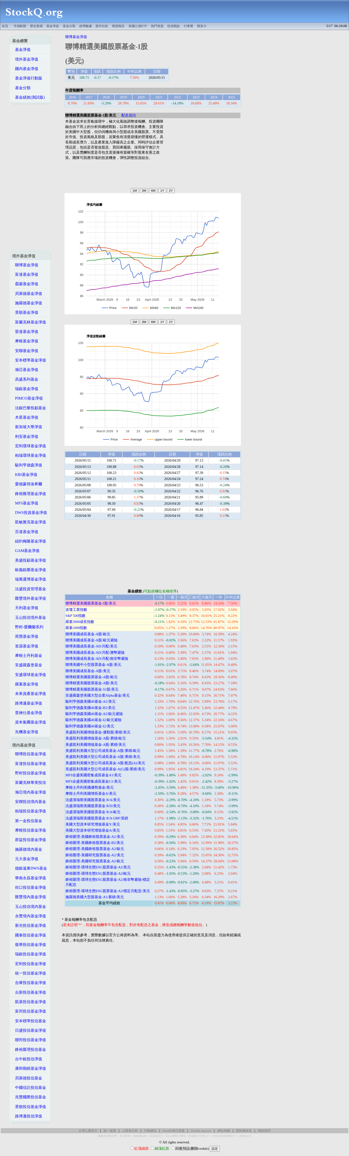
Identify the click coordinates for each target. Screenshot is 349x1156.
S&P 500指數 (75, 616)
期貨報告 (118, 26)
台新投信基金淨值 (29, 992)
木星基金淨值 (25, 417)
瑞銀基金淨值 (25, 389)
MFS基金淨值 (25, 503)
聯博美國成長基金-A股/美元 (87, 671)
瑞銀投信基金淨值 (29, 954)
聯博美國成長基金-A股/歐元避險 (91, 640)
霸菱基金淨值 (25, 284)
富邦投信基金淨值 (29, 1011)
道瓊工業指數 (76, 610)
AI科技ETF (244, 1136)
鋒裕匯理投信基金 (29, 1049)
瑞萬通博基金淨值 (29, 579)
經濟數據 (85, 26)
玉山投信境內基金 (29, 906)
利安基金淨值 (25, 436)
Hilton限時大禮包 (176, 1136)
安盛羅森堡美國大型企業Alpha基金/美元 (97, 695)
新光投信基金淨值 (29, 925)
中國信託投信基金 (29, 1087)
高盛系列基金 (25, 379)
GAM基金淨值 (26, 551)
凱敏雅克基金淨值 (29, 522)
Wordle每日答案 (174, 1130)
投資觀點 (173, 26)
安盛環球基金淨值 (29, 675)
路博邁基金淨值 (27, 703)
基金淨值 (52, 26)
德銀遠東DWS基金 (29, 868)
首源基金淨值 (25, 646)
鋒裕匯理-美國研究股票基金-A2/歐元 (94, 861)
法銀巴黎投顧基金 (29, 408)
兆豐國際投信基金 (29, 1097)
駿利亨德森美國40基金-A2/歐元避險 (94, 714)
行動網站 (150, 1130)
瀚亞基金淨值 (25, 370)
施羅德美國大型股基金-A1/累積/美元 (94, 897)
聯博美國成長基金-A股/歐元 (87, 634)
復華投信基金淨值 (29, 945)
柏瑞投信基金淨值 (29, 811)
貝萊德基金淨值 (27, 293)
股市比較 (101, 26)
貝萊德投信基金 (27, 1078)
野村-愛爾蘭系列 (27, 627)
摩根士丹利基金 (27, 655)
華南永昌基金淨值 (29, 878)
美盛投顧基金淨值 (29, 560)
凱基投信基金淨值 (29, 1002)
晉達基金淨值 (25, 332)
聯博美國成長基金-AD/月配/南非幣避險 (96, 659)
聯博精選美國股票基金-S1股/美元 (92, 689)
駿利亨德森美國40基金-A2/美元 (90, 701)
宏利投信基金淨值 (29, 964)
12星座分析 (130, 1130)
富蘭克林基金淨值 (29, 322)
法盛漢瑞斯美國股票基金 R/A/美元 (92, 800)
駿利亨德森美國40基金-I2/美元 (89, 726)
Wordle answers (201, 1130)
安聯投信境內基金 (29, 802)
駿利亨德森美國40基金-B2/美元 (90, 708)
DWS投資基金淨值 (29, 513)
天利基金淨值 (25, 608)
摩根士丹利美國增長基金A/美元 (90, 793)
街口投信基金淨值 (29, 887)
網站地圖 (223, 1130)
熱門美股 (157, 26)
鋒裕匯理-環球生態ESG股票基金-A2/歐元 (98, 873)
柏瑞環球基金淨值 (29, 455)
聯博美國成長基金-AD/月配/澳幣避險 (95, 652)
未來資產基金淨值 (29, 694)
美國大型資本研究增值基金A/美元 (92, 830)
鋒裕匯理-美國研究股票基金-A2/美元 (94, 855)
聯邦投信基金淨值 (29, 1040)
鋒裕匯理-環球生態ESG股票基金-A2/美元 (98, 867)
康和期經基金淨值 (29, 1068)
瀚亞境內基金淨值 (29, 792)
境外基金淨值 (25, 59)
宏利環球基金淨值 (29, 446)
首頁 (5, 26)
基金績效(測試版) (28, 97)
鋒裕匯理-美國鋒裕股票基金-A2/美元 (94, 837)
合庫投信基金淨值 (29, 983)
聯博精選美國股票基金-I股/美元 (90, 603)
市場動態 (20, 26)
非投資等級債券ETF (224, 1136)
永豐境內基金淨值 (29, 916)
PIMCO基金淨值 (27, 398)
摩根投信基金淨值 (29, 830)
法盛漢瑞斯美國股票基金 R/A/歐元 (92, 812)
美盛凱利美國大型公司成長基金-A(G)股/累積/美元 (105, 769)
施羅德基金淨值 (27, 303)
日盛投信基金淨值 (29, 1030)
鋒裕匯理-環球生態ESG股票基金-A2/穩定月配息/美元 (107, 891)
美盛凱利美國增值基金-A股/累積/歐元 (95, 738)
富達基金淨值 (25, 274)
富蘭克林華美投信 (29, 782)
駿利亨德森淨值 (27, 465)
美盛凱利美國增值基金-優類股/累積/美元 (97, 732)
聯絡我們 (264, 1130)
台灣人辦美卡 (88, 1130)
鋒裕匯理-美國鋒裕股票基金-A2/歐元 (94, 849)
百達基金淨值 (25, 532)
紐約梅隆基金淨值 (29, 541)
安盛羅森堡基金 (27, 665)
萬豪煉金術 (140, 1136)
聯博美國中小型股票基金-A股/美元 (93, 665)
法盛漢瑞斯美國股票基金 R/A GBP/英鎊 (96, 818)
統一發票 (109, 1130)
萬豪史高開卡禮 (107, 1136)
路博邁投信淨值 (27, 1116)
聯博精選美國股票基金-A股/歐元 (91, 677)
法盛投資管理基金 (29, 589)
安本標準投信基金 (29, 1021)
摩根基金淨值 (25, 341)
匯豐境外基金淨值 (29, 598)
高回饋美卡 (156, 1136)
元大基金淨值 (25, 859)
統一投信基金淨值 (29, 973)
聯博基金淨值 (25, 265)
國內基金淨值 (25, 69)
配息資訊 (128, 115)
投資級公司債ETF (199, 1136)
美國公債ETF (137, 26)
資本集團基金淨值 (29, 722)
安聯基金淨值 (25, 351)
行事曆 (188, 26)
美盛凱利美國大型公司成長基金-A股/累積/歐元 (102, 751)
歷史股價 (36, 26)
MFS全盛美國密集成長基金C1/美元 (93, 781)
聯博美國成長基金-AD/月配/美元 (91, 646)
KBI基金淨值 (24, 474)
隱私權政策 (244, 1130)
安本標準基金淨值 (29, 360)
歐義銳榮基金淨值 (29, 570)
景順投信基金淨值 (29, 1107)
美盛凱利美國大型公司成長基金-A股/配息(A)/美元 (105, 763)
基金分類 (69, 26)
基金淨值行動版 (27, 78)
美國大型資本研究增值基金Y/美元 (92, 824)
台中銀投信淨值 (27, 1059)
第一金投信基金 (27, 821)
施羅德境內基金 (27, 849)
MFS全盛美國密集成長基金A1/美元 (93, 775)
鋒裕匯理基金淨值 (29, 494)
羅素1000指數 (76, 628)
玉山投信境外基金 (29, 617)
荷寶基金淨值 (25, 636)
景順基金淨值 (25, 312)
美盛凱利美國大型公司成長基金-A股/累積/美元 (102, 757)
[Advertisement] (208, 11)
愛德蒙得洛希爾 (27, 484)
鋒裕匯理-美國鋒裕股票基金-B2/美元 (94, 843)
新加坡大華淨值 (27, 427)
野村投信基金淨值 (29, 773)
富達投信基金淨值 (29, 764)
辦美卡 (201, 26)
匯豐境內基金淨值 (29, 897)
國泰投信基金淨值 (29, 935)
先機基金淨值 (25, 732)
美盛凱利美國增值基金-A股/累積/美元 (95, 745)
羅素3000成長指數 (79, 622)
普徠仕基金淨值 (27, 713)
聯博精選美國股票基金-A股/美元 (91, 683)
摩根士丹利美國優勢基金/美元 (89, 787)
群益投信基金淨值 (29, 840)
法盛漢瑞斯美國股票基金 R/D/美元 (92, 806)
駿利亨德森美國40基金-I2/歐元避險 (93, 720)
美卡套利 (124, 1136)
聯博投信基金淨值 (29, 754)
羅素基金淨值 (25, 684)
